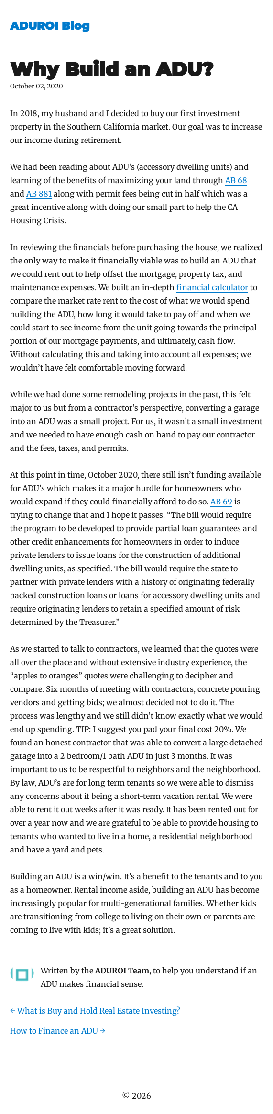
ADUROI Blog (49, 26)
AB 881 (39, 193)
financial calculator (212, 287)
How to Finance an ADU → (57, 1031)
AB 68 (236, 180)
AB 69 (221, 501)
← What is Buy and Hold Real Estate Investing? (95, 1011)
